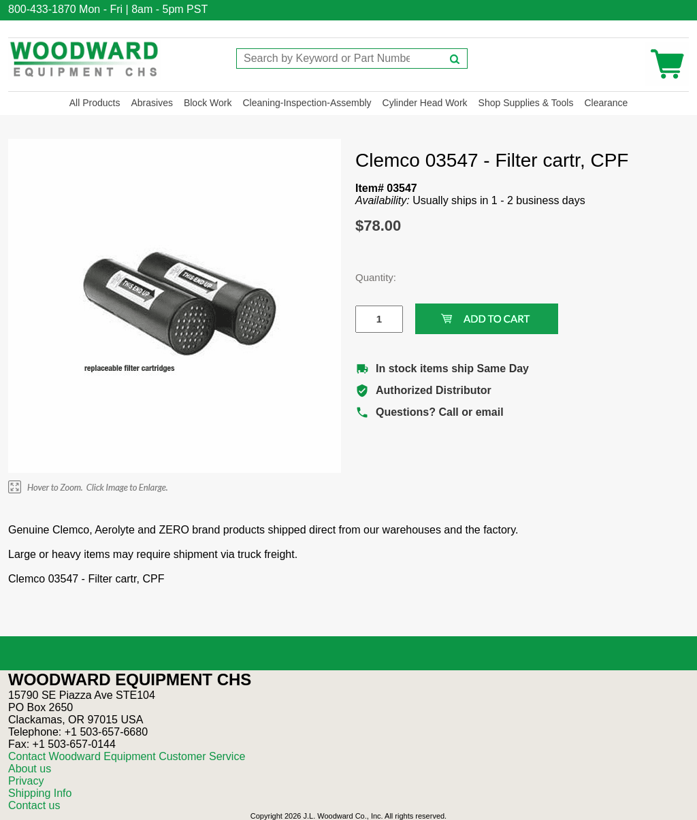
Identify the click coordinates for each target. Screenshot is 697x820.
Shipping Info (39, 793)
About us (29, 768)
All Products (94, 102)
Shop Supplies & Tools (526, 102)
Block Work (208, 102)
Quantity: (369, 277)
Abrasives (151, 102)
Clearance (606, 102)
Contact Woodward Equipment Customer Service (126, 756)
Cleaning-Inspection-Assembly (306, 102)
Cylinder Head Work (425, 102)
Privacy (26, 781)
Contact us (34, 805)
